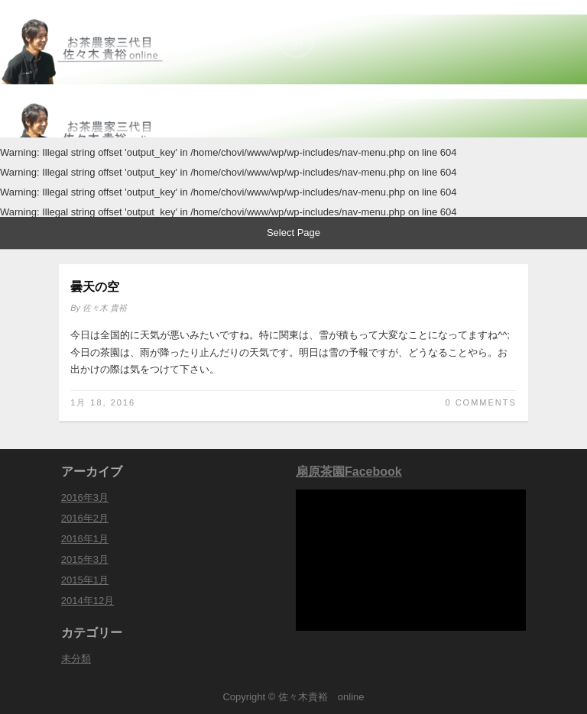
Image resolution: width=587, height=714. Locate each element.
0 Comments (480, 402)
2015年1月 (85, 580)
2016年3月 (85, 497)
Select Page (293, 232)
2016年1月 (85, 538)
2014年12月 (87, 600)
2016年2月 (85, 518)
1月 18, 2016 (102, 402)
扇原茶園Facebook (349, 471)
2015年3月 (85, 559)
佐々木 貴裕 (105, 307)
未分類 (76, 658)
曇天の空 (94, 286)
